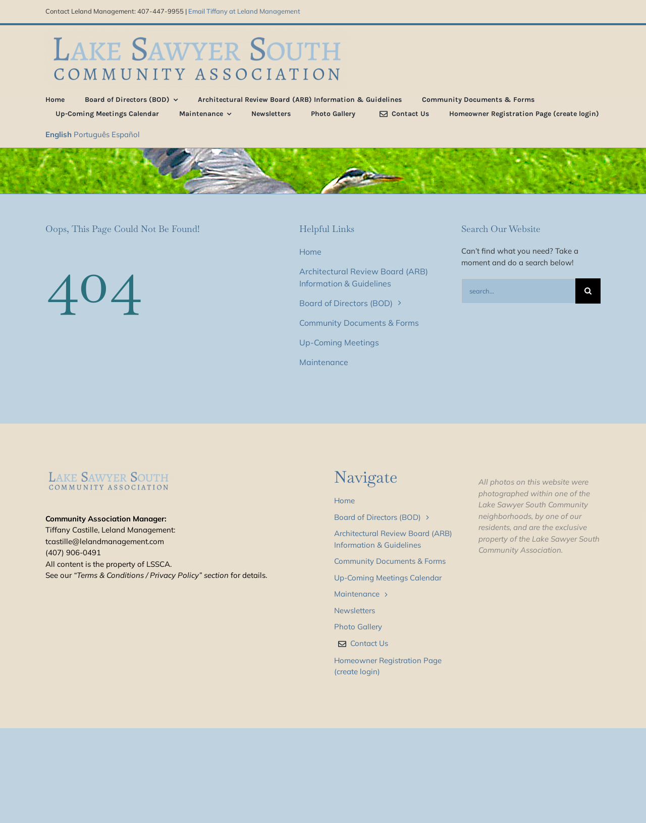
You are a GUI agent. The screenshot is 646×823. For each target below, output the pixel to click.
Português (92, 134)
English (58, 134)
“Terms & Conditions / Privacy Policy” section (151, 575)
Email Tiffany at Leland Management (244, 11)
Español (126, 134)
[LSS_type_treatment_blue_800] (196, 34)
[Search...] (518, 291)
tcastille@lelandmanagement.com (104, 541)
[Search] (588, 291)
